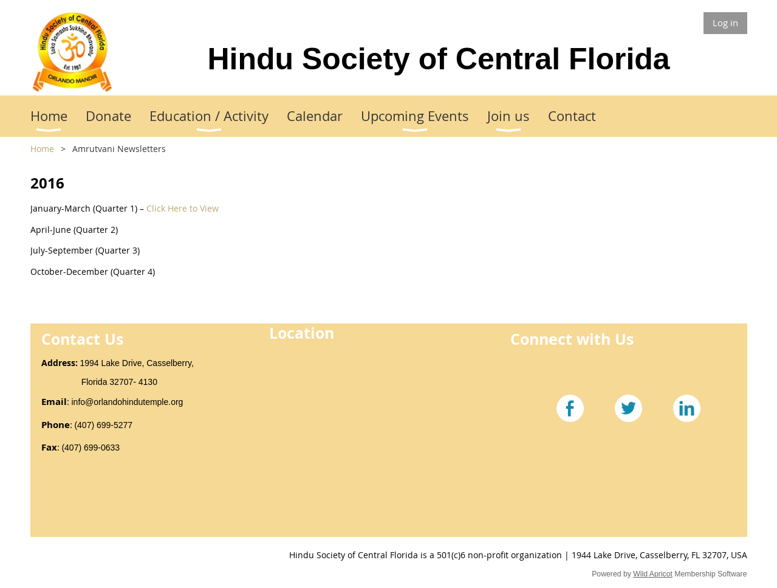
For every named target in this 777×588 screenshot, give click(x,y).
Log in (725, 22)
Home (42, 148)
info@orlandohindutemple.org (127, 402)
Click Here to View (182, 208)
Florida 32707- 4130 (99, 382)
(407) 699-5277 (103, 425)
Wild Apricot (653, 574)
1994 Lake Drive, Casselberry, (138, 363)
